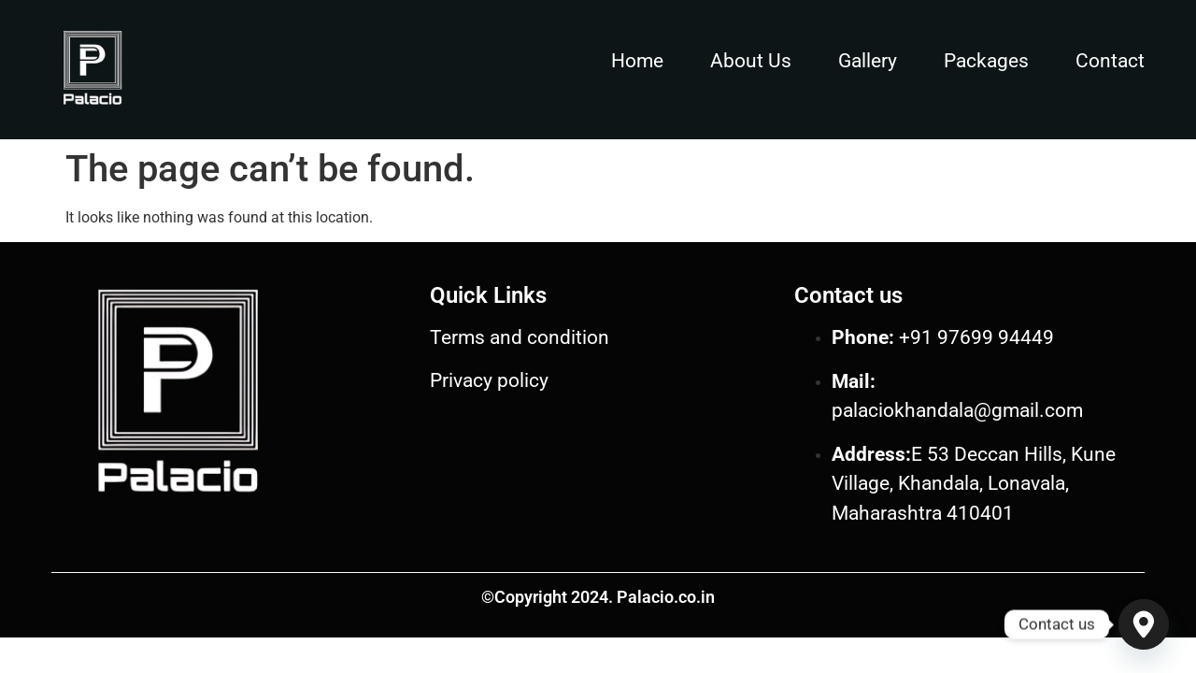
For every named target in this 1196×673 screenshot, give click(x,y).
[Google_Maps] (1143, 624)
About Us (750, 61)
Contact (1110, 61)
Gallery (867, 61)
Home (637, 61)
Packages (986, 61)
